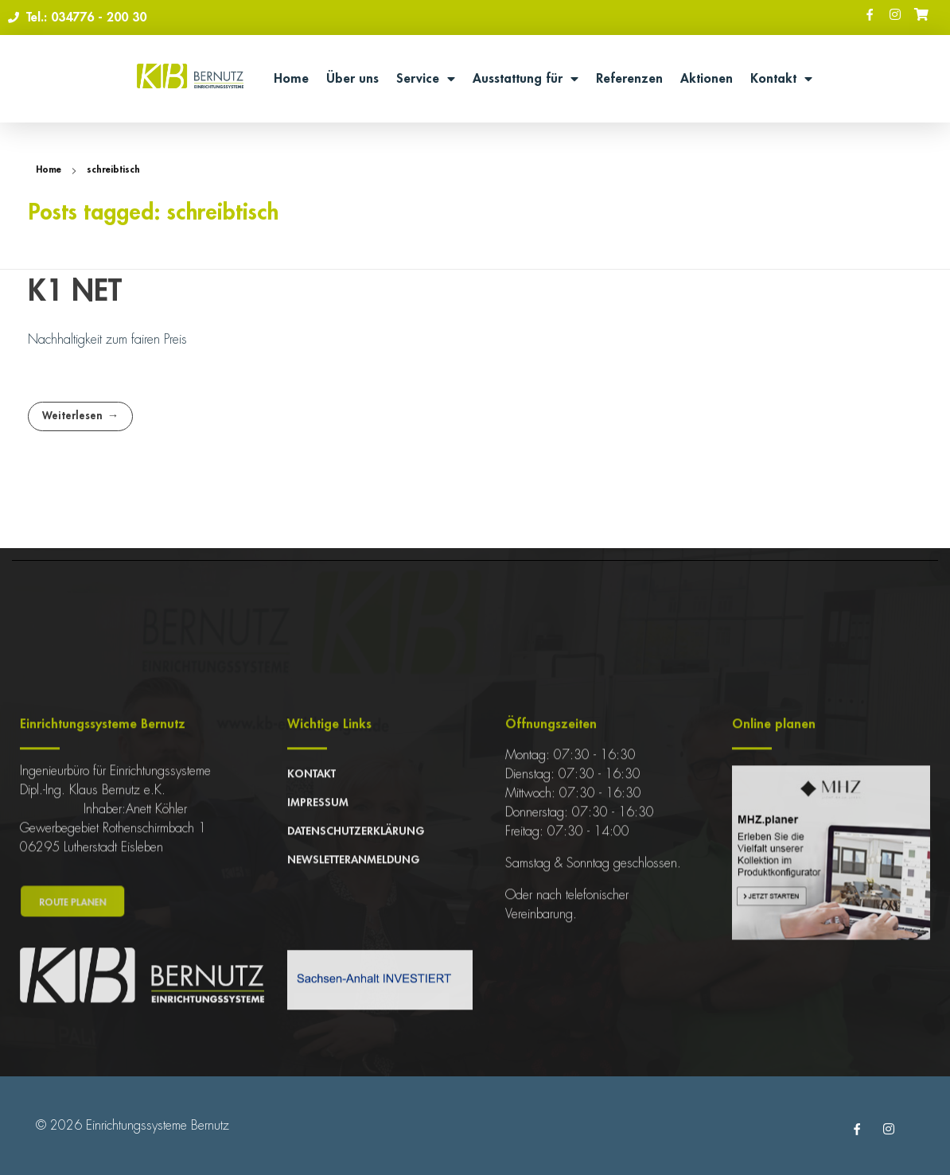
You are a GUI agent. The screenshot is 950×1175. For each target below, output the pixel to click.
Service (425, 78)
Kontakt (781, 78)
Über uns (352, 78)
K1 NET (75, 291)
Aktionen (706, 78)
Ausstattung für (525, 78)
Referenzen (629, 78)
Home (291, 78)
